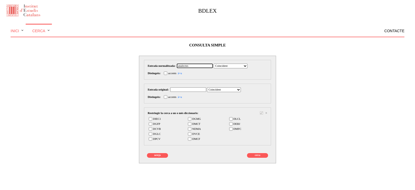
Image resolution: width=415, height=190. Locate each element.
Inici (15, 31)
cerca (257, 155)
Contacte (394, 31)
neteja (157, 155)
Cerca (38, 31)
